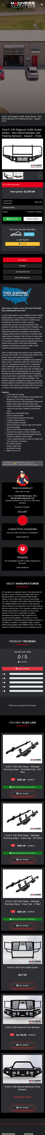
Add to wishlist (32, 219)
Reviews (22, 266)
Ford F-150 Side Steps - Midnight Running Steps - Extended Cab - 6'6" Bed (22, 769)
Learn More (29, 234)
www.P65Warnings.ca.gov (28, 464)
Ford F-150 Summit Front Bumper (22, 1027)
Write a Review (22, 669)
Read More (22, 537)
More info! (38, 202)
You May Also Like (22, 272)
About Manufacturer (22, 278)
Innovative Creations (34, 212)
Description (22, 260)
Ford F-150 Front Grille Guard (22, 967)
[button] (40, 154)
